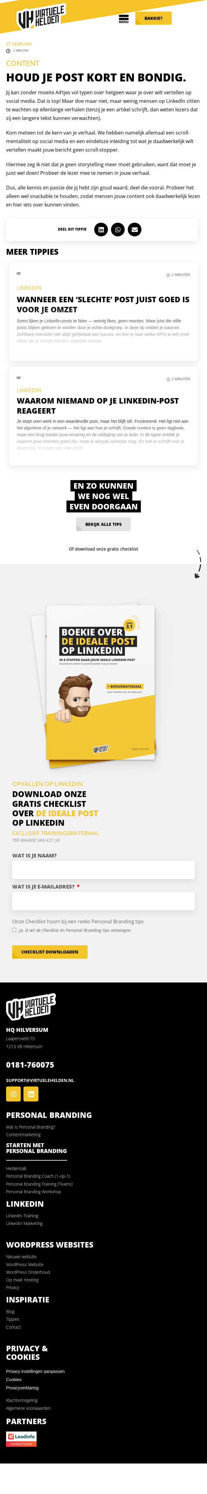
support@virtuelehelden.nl (40, 1080)
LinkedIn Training (22, 1215)
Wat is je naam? (34, 855)
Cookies (14, 1379)
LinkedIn (29, 287)
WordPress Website (25, 1264)
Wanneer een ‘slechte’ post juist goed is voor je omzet (103, 304)
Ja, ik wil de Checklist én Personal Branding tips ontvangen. (75, 930)
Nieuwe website (21, 1256)
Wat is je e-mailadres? (44, 886)
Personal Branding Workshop (33, 1191)
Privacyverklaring (22, 1387)
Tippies (13, 1319)
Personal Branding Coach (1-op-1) (38, 1176)
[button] (101, 229)
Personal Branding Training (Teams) (39, 1184)
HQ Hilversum (27, 1029)
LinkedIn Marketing (24, 1223)
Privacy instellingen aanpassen (35, 1371)
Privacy (12, 1287)
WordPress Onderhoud (28, 1272)
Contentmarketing (23, 1134)
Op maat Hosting (22, 1279)
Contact (13, 1327)
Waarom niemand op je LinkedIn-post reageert (98, 405)
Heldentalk (16, 1168)
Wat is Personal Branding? (30, 1127)
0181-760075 (30, 1064)
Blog (10, 1311)
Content (22, 63)
